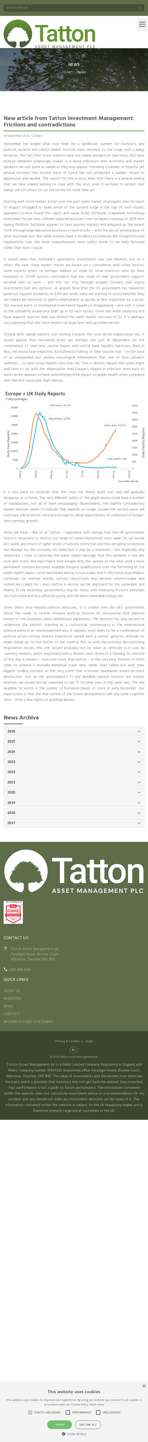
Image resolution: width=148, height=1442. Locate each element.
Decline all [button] (88, 1424)
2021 (74, 782)
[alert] (74, 1412)
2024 (74, 751)
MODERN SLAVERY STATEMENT (29, 1022)
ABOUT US (12, 991)
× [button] (144, 1386)
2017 (74, 823)
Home (66, 72)
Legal (89, 1041)
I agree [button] (59, 1424)
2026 (74, 731)
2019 (74, 802)
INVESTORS (12, 999)
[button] (74, 1433)
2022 (74, 772)
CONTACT (12, 1014)
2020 (74, 792)
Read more (97, 1404)
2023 (74, 762)
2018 (74, 813)
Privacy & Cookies (67, 1041)
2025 (74, 741)
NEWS (8, 1006)
